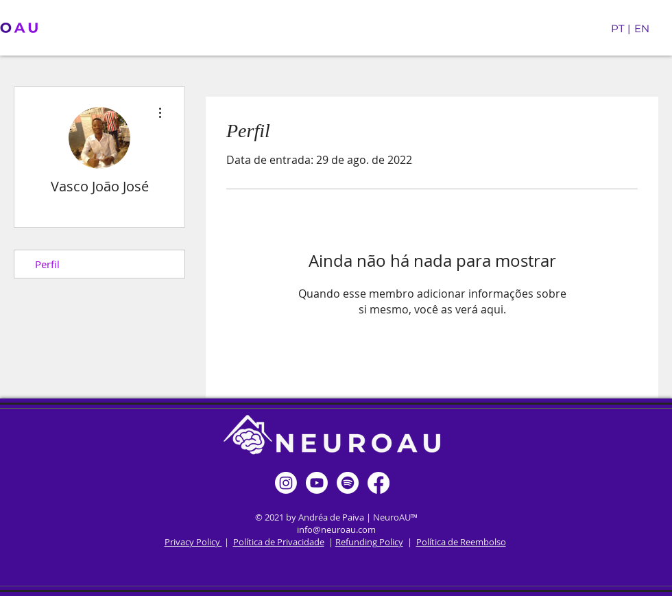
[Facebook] (378, 483)
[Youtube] (317, 483)
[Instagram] (286, 483)
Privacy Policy (193, 542)
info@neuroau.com (336, 529)
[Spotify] (348, 483)
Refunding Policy (369, 542)
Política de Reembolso (461, 542)
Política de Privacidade (278, 542)
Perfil (47, 264)
